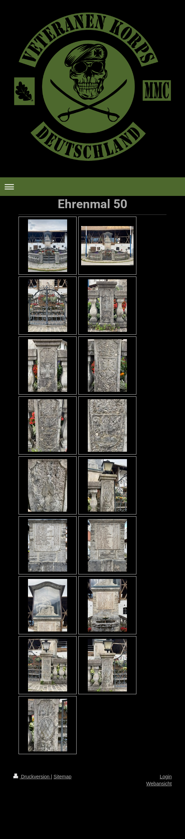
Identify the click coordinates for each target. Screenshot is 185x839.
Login (166, 776)
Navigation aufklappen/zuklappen (92, 186)
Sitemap (62, 776)
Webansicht (159, 783)
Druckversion (32, 776)
